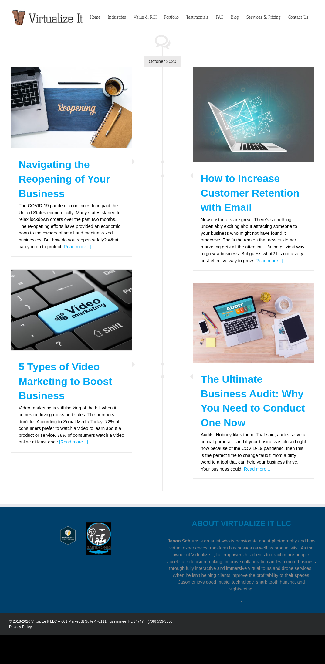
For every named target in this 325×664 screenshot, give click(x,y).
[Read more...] (77, 246)
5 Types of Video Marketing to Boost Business (65, 381)
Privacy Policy (20, 627)
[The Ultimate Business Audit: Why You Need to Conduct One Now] (253, 323)
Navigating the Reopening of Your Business (64, 179)
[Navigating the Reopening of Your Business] (71, 107)
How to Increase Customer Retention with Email (250, 193)
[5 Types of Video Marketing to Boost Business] (71, 310)
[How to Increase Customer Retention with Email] (253, 114)
